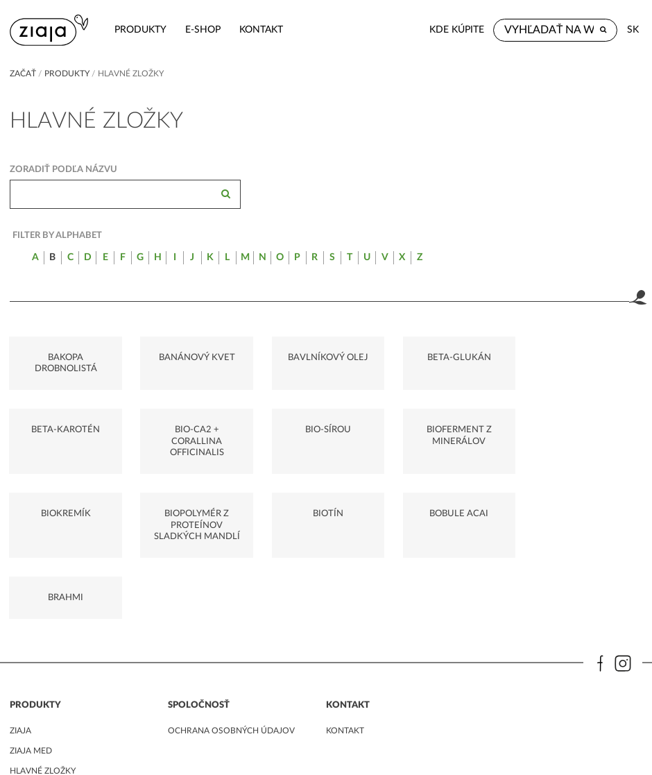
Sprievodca (36, 708)
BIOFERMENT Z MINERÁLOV (326, 435)
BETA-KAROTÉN (587, 357)
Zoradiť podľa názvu (63, 169)
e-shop (201, 29)
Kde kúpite (456, 29)
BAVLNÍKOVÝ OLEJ (326, 357)
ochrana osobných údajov (231, 647)
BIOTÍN (65, 514)
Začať (23, 73)
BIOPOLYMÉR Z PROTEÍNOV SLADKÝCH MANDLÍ (587, 441)
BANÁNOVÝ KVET (195, 357)
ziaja (20, 647)
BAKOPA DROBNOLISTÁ (65, 363)
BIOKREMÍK (456, 430)
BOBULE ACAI (195, 514)
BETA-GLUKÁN (456, 357)
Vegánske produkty (55, 728)
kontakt (260, 29)
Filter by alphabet (57, 235)
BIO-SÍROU (195, 430)
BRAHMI (326, 514)
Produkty (139, 29)
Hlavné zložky (43, 687)
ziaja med (31, 667)
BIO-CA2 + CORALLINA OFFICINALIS (65, 441)
